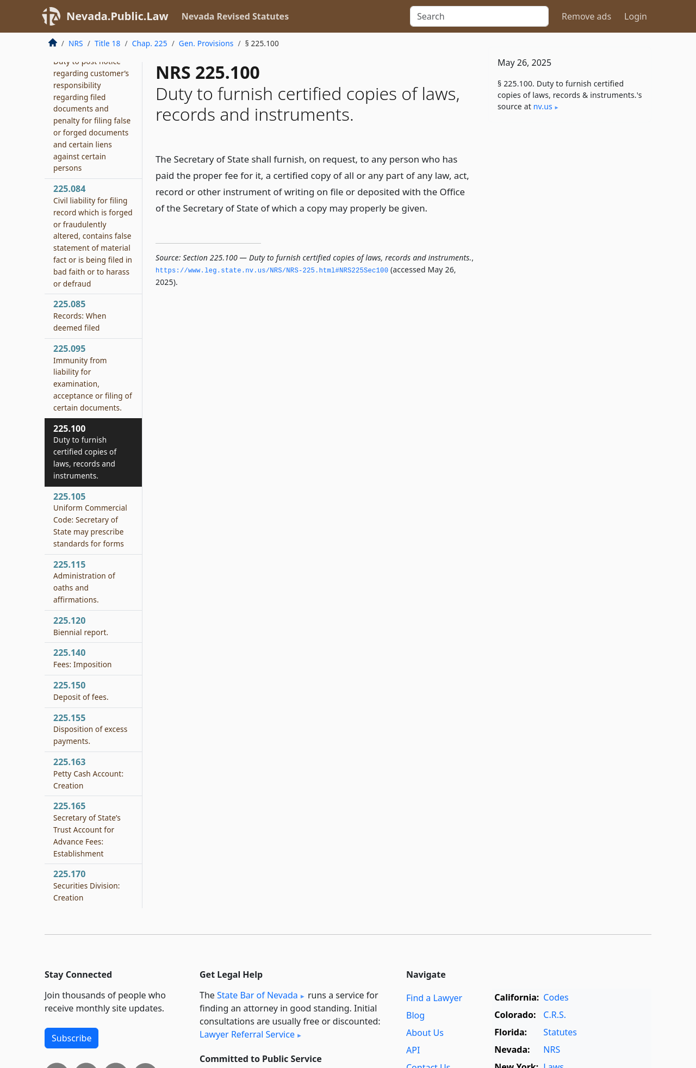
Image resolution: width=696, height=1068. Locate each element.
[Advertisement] (569, 301)
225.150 (81, 690)
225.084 (93, 235)
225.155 (90, 729)
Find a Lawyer (434, 998)
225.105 (90, 519)
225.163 (88, 773)
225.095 (92, 378)
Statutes (560, 1032)
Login (635, 16)
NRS (76, 43)
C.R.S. (554, 1015)
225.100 (84, 452)
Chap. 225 (149, 43)
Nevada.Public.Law (117, 16)
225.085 (79, 315)
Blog (415, 1015)
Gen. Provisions (206, 43)
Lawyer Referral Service (247, 1034)
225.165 (87, 829)
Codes (555, 997)
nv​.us (542, 106)
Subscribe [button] (71, 1038)
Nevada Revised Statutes (235, 16)
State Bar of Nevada (257, 995)
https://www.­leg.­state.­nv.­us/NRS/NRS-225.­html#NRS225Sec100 (272, 271)
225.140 (82, 658)
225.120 (80, 625)
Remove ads (586, 16)
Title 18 (108, 43)
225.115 (84, 581)
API (413, 1050)
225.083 (91, 108)
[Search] (479, 16)
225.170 (86, 885)
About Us (425, 1033)
